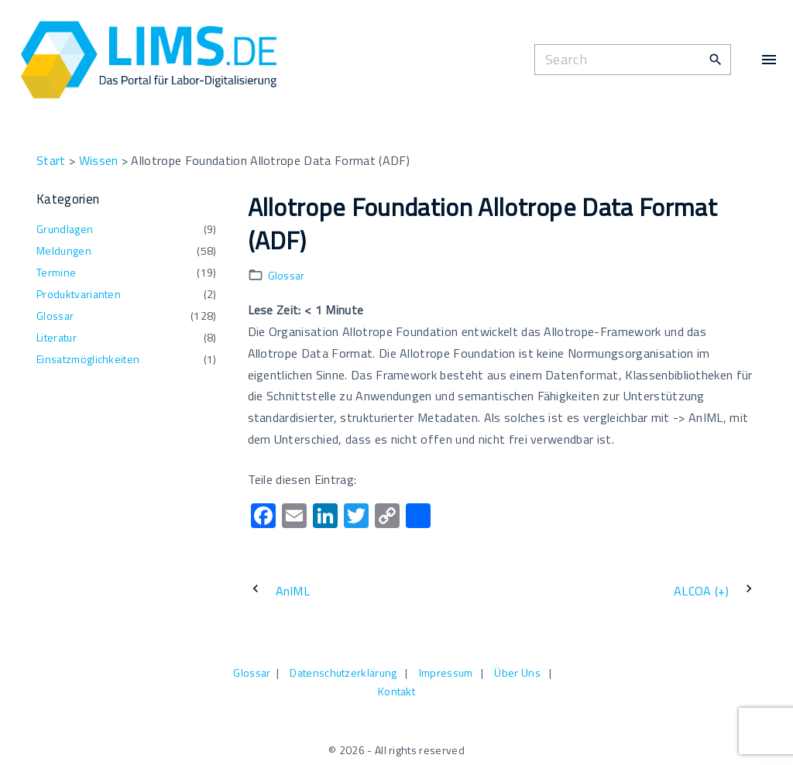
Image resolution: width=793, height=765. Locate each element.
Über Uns (517, 672)
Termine (56, 272)
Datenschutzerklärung (343, 672)
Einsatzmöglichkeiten (87, 359)
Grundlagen (64, 229)
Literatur (56, 337)
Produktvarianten (78, 294)
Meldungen (63, 250)
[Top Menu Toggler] (769, 60)
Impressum (446, 672)
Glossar (286, 275)
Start (51, 160)
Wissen (98, 160)
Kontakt (396, 691)
